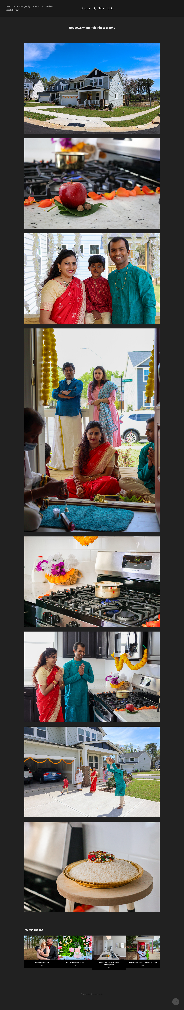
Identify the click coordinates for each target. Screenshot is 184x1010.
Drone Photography (21, 6)
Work (8, 6)
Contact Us (38, 6)
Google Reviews (12, 9)
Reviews (49, 6)
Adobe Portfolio (97, 994)
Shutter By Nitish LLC (97, 8)
